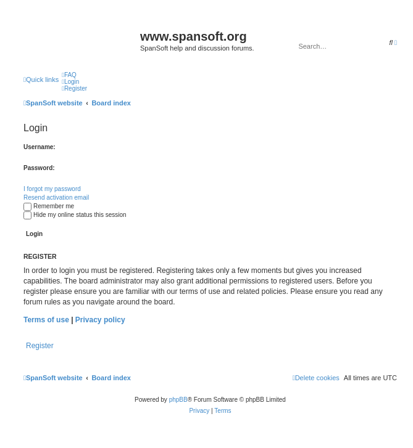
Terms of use (46, 320)
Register (40, 345)
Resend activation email (56, 197)
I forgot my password (52, 188)
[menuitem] (69, 74)
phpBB (178, 399)
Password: (39, 168)
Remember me (48, 206)
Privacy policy (100, 320)
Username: (39, 147)
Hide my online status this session (75, 214)
